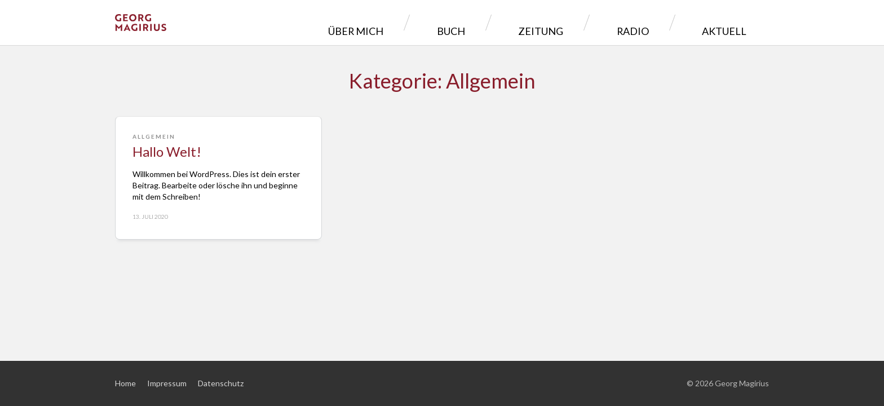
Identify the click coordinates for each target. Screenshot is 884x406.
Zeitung (600, 22)
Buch (536, 22)
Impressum (167, 383)
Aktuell (732, 22)
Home (125, 383)
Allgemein (153, 136)
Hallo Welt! (166, 151)
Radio (666, 22)
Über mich (467, 22)
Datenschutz (221, 383)
